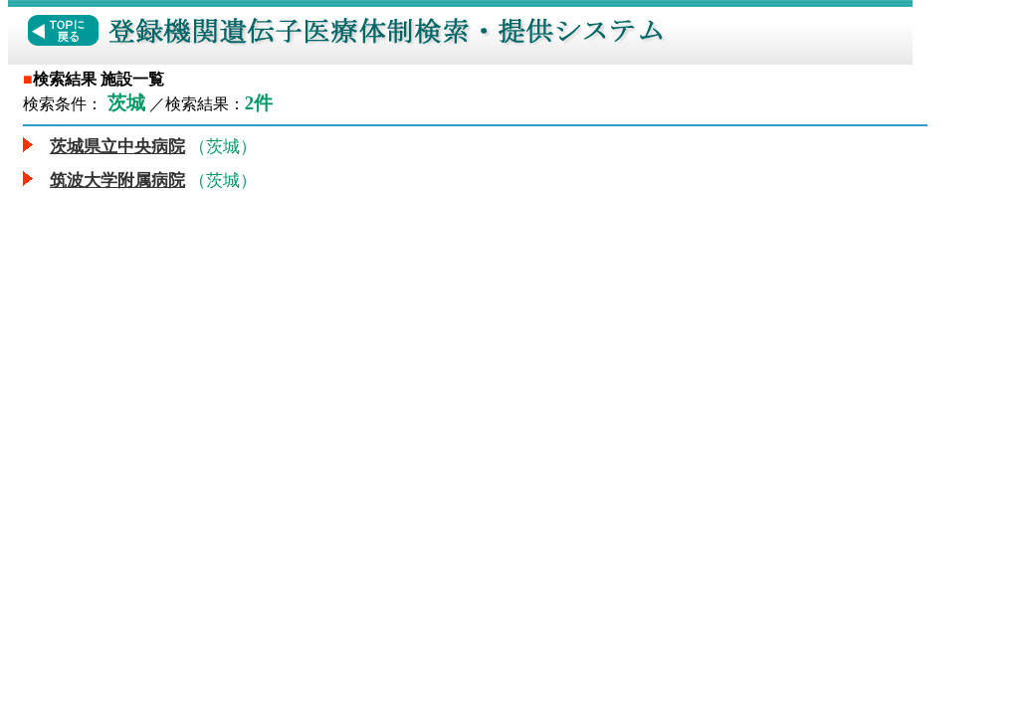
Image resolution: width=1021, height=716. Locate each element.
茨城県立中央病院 (117, 146)
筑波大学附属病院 (117, 180)
